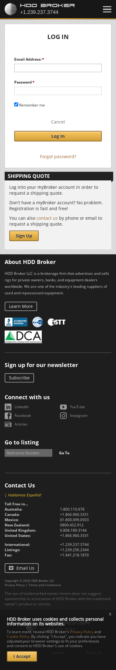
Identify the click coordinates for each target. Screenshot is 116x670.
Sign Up (24, 236)
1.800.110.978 (72, 509)
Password (23, 82)
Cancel (58, 122)
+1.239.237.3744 (74, 544)
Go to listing (22, 442)
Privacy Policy (15, 585)
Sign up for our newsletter (41, 365)
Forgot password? (58, 156)
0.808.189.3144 (73, 530)
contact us (47, 218)
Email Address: (27, 59)
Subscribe (19, 378)
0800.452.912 (72, 525)
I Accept (22, 656)
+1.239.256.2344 (74, 549)
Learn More (21, 306)
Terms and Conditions (44, 585)
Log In (58, 136)
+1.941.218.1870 (74, 555)
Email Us (25, 568)
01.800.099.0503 (74, 519)
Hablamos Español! (24, 495)
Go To (64, 453)
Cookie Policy (18, 636)
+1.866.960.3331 (74, 514)
